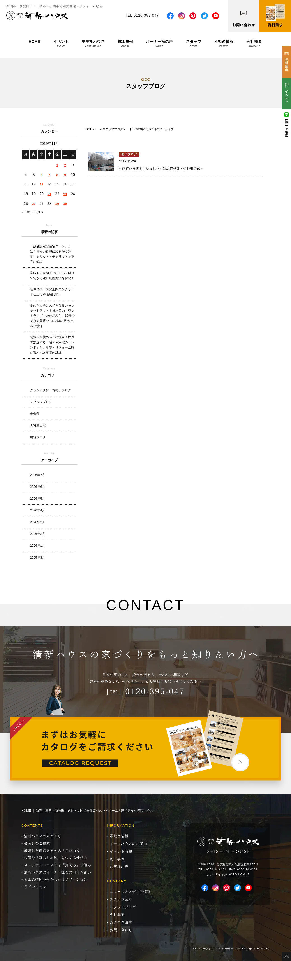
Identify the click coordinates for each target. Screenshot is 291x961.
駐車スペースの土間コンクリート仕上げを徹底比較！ (52, 291)
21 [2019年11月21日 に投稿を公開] (49, 194)
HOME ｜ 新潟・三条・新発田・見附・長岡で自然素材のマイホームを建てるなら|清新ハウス (87, 810)
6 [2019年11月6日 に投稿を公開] (41, 175)
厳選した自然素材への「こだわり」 (54, 850)
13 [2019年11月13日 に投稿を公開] (41, 184)
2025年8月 (37, 557)
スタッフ (193, 43)
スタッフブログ (41, 402)
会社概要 (254, 43)
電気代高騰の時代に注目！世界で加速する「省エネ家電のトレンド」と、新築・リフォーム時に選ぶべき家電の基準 (52, 344)
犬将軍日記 (38, 425)
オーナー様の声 (159, 43)
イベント (61, 43)
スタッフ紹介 (121, 899)
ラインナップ (35, 886)
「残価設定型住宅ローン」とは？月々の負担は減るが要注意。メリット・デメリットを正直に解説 (52, 254)
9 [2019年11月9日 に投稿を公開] (65, 175)
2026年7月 (37, 475)
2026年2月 (37, 534)
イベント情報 (121, 851)
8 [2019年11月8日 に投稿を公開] (57, 175)
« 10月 (26, 212)
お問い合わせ (121, 930)
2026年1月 (37, 545)
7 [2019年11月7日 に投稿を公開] (49, 175)
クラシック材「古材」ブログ (50, 390)
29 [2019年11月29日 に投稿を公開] (57, 204)
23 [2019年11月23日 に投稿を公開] (65, 194)
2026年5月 (37, 498)
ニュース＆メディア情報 (130, 891)
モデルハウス (93, 43)
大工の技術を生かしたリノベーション (56, 879)
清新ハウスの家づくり (42, 836)
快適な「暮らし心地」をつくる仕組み (56, 858)
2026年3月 (37, 522)
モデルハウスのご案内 (128, 844)
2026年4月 (37, 510)
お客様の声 (119, 867)
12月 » (38, 212)
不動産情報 (223, 43)
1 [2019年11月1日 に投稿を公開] (57, 165)
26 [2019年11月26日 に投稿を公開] (33, 204)
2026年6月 (37, 486)
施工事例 (125, 43)
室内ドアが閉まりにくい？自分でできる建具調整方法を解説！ (52, 275)
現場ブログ (38, 437)
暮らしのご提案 (37, 843)
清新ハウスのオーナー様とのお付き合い (57, 872)
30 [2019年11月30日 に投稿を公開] (65, 204)
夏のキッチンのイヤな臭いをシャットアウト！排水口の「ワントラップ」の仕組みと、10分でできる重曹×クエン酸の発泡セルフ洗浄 (52, 316)
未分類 (34, 413)
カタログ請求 (121, 922)
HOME (34, 43)
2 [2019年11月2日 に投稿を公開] (65, 165)
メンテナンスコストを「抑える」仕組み (57, 865)
